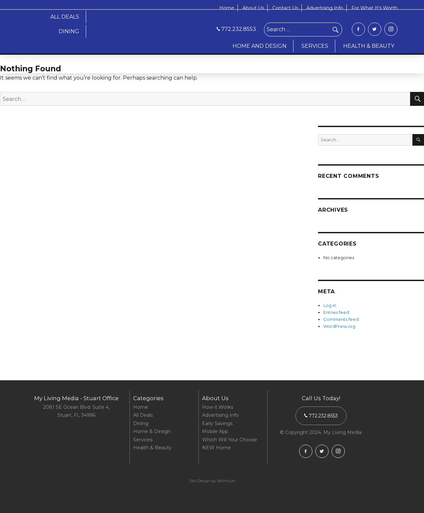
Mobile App (215, 431)
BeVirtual (226, 480)
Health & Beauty (152, 448)
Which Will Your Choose (229, 440)
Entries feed (336, 312)
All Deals (143, 415)
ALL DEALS (64, 17)
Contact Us (285, 8)
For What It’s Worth (374, 8)
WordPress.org (339, 326)
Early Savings (217, 423)
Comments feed (341, 319)
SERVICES (314, 46)
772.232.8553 (236, 29)
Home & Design (152, 431)
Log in (329, 305)
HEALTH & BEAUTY (368, 46)
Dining (140, 423)
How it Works (217, 407)
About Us (253, 8)
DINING (69, 31)
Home (226, 8)
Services (142, 440)
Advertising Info (324, 8)
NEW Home (216, 448)
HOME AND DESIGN (260, 46)
